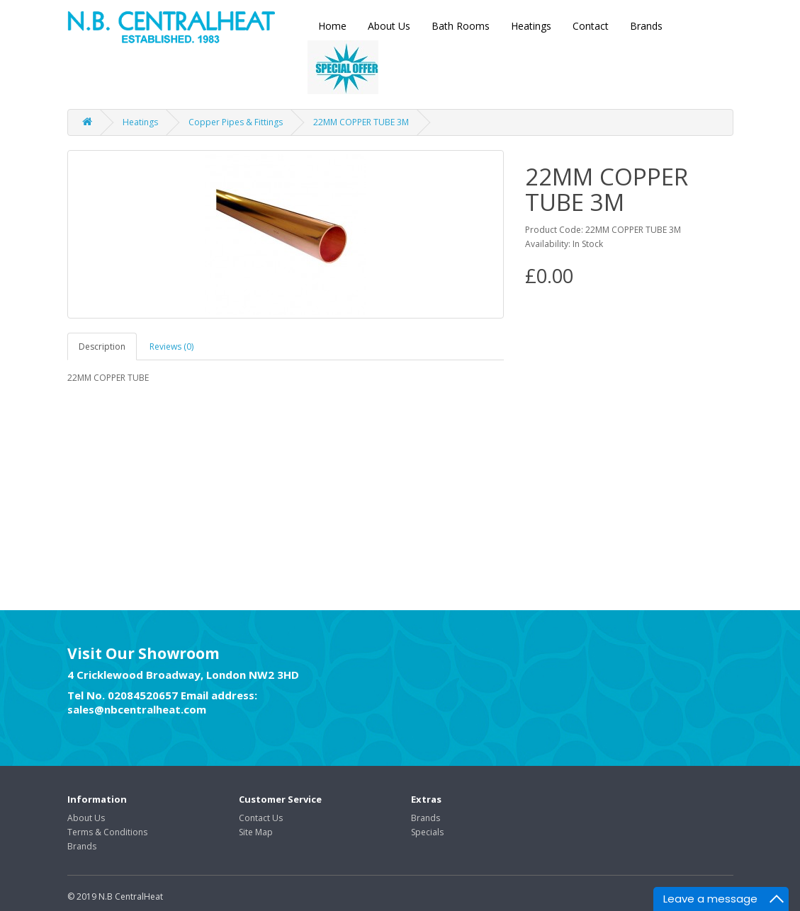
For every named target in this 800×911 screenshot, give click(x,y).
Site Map (256, 832)
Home (332, 26)
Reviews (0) (171, 346)
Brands (646, 26)
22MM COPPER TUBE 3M (361, 122)
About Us (389, 26)
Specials (427, 832)
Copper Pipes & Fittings (235, 122)
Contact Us (261, 818)
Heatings (531, 26)
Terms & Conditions (107, 832)
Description (102, 346)
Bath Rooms (461, 26)
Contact (591, 26)
